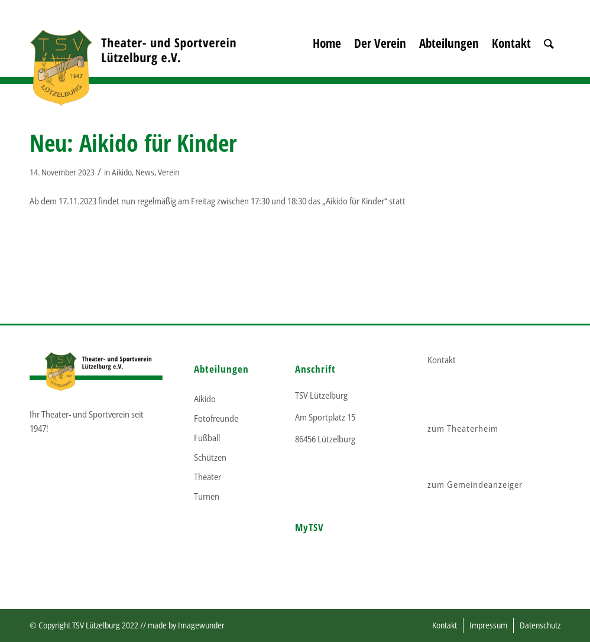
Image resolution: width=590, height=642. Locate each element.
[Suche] (548, 59)
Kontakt (441, 360)
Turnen (206, 496)
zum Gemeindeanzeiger (475, 484)
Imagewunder (201, 625)
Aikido (122, 172)
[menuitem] (327, 59)
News (144, 172)
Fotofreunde (216, 418)
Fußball (207, 438)
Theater (207, 477)
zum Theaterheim (462, 428)
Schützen (210, 457)
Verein (168, 172)
